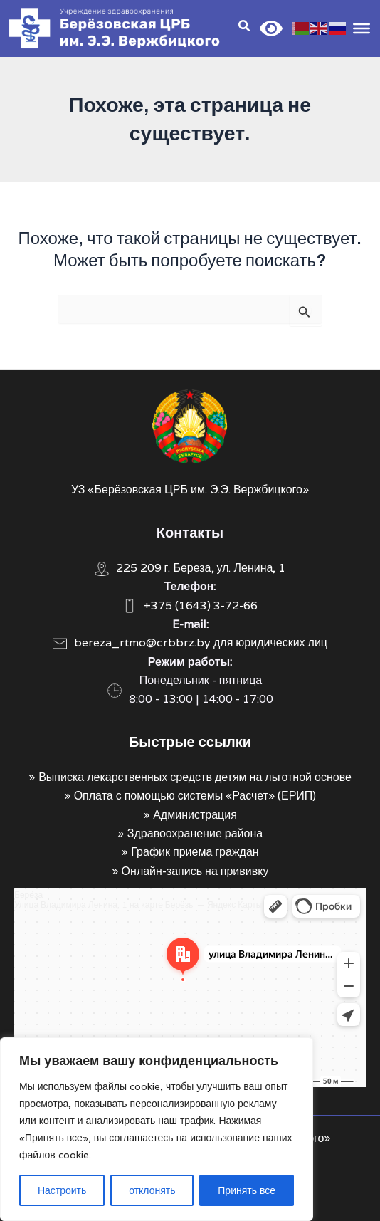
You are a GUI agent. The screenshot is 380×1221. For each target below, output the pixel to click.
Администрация (195, 814)
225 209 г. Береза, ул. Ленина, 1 (201, 567)
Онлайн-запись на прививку (195, 871)
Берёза (28, 894)
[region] (156, 1129)
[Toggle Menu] (361, 28)
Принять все (246, 1190)
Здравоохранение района (195, 833)
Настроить (62, 1190)
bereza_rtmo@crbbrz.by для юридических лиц (200, 642)
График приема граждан (194, 851)
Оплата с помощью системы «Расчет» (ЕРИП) (195, 795)
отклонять (152, 1190)
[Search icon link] (244, 27)
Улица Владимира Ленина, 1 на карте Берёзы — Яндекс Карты (138, 904)
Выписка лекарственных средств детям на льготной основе (195, 777)
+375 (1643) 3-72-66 (201, 605)
